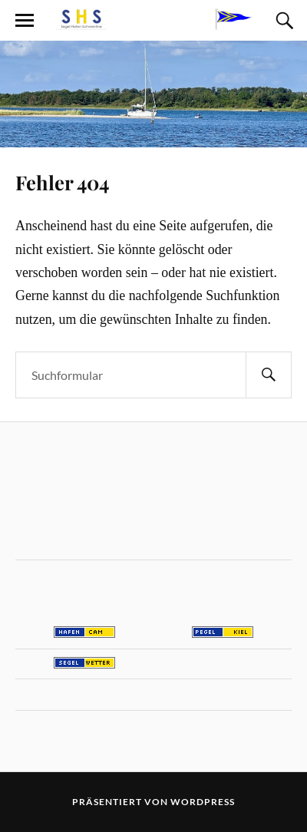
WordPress (202, 801)
